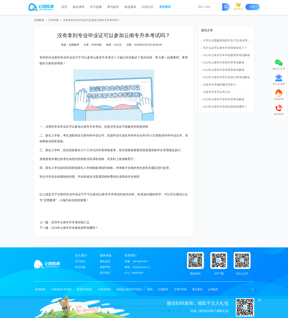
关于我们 (80, 261)
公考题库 (213, 289)
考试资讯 (165, 6)
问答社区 (148, 6)
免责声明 (105, 267)
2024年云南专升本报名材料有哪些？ (74, 227)
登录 (252, 7)
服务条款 (106, 255)
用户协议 (105, 272)
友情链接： (41, 289)
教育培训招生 (84, 289)
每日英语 (197, 289)
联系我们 (130, 255)
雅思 (150, 289)
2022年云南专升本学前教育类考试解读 (226, 55)
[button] (252, 289)
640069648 (137, 272)
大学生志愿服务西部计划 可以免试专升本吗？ (231, 40)
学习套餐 (96, 6)
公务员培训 (104, 289)
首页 (64, 6)
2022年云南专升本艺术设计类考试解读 (226, 77)
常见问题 (80, 267)
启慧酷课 (39, 20)
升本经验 (53, 20)
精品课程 (78, 6)
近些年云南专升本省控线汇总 (70, 222)
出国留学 (163, 289)
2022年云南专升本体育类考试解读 (223, 69)
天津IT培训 (180, 289)
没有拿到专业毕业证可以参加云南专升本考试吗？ (91, 20)
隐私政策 (105, 261)
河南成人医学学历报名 (129, 289)
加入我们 (81, 255)
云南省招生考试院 (61, 289)
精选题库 (130, 6)
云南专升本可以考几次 (217, 91)
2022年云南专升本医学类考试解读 (223, 62)
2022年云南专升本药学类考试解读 (223, 99)
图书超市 (113, 6)
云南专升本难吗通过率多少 (219, 84)
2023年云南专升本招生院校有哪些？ (225, 106)
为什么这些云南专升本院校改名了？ (225, 47)
